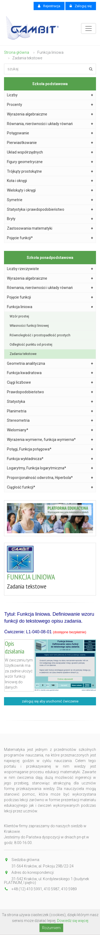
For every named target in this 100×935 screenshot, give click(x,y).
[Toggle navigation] (88, 28)
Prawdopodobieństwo (50, 392)
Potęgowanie (50, 133)
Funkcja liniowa (50, 307)
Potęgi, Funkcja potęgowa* (50, 449)
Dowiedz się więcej (72, 921)
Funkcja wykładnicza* (50, 459)
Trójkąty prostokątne (50, 171)
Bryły (50, 219)
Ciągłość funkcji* (50, 487)
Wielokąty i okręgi (50, 190)
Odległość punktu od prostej (31, 344)
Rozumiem (51, 928)
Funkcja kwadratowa (50, 373)
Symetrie (50, 200)
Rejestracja (49, 6)
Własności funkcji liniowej (29, 326)
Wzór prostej (19, 316)
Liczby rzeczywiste (50, 269)
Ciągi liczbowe (50, 382)
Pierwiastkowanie (50, 142)
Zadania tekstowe (23, 354)
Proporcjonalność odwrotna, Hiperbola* (50, 477)
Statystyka (50, 401)
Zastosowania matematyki (50, 228)
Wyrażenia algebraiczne (50, 114)
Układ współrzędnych (50, 152)
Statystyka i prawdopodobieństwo (50, 209)
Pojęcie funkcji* (50, 238)
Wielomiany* (50, 430)
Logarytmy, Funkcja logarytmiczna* (50, 468)
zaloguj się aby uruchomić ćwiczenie (50, 701)
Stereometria (50, 420)
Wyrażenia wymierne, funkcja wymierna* (50, 439)
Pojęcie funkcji (50, 297)
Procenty (50, 104)
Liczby (50, 95)
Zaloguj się (81, 6)
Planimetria (50, 411)
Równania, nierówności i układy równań (50, 124)
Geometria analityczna (50, 363)
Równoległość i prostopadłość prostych (40, 335)
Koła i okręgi (50, 181)
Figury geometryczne (50, 162)
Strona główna (16, 52)
